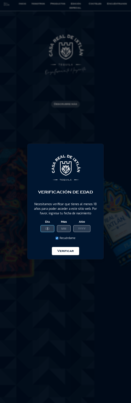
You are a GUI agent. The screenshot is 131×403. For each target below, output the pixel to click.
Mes (64, 221)
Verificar (65, 251)
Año (82, 221)
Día (47, 221)
